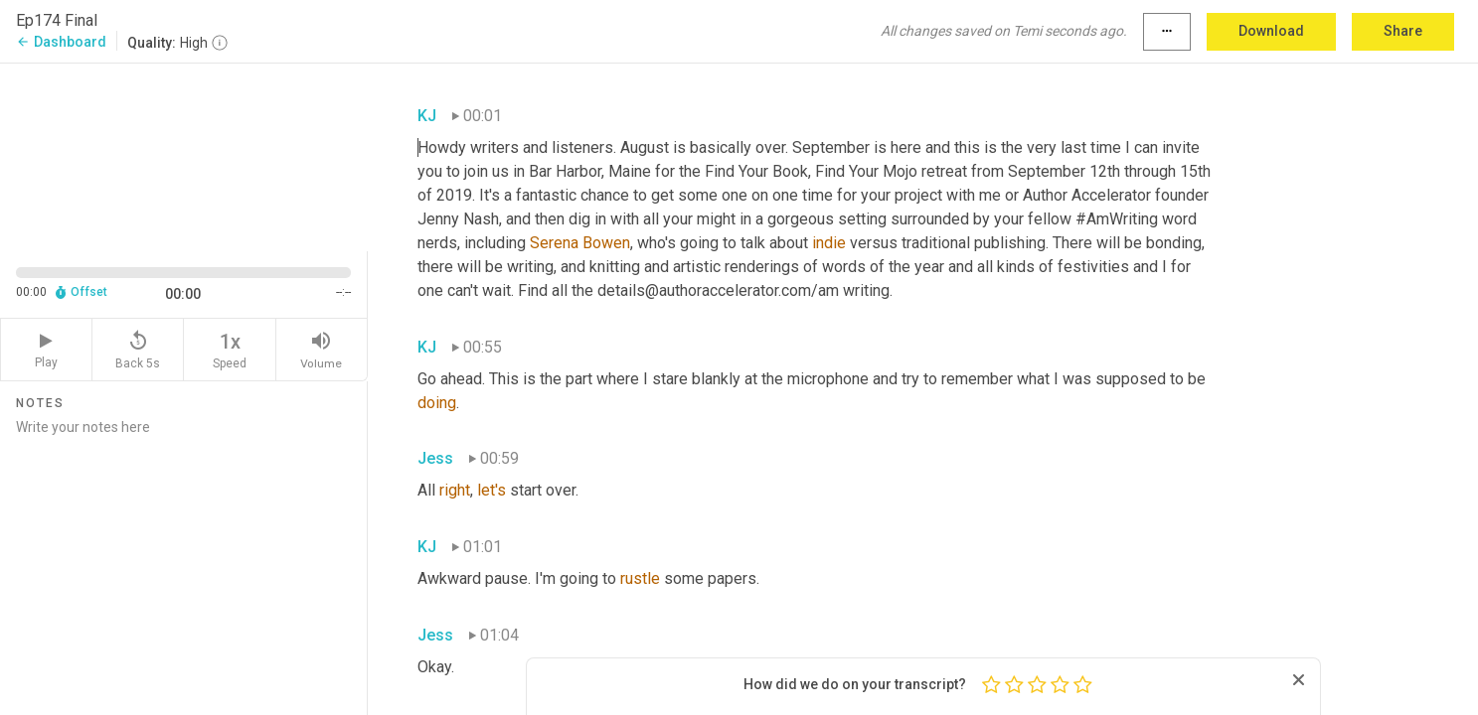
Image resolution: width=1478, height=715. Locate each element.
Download (1271, 31)
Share (1403, 31)
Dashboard (61, 42)
